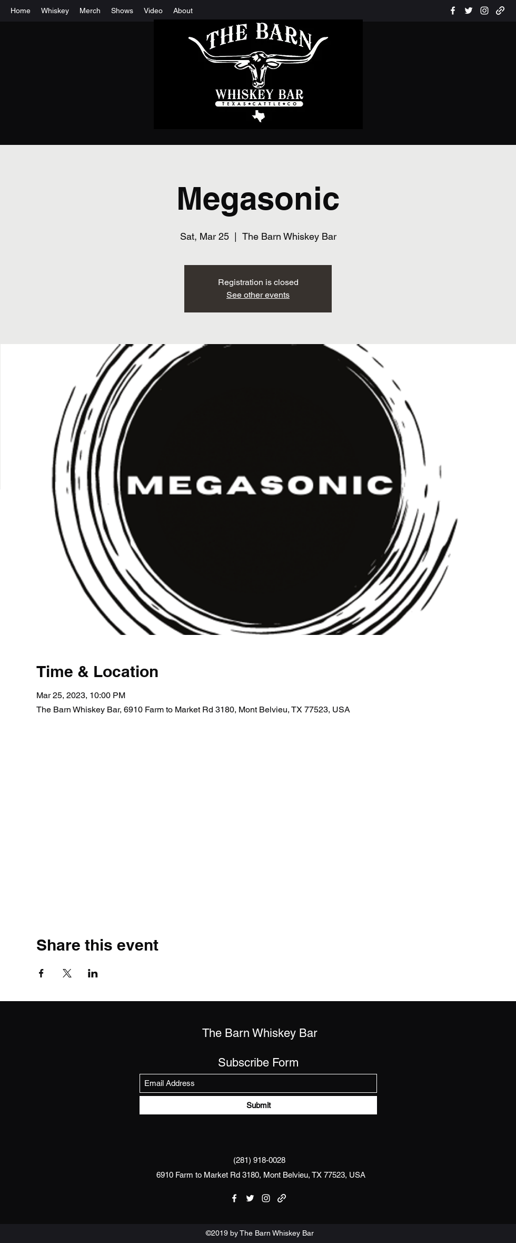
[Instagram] (484, 10)
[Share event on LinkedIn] (93, 973)
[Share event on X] (67, 973)
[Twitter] (468, 10)
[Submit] (258, 1105)
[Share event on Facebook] (41, 973)
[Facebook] (453, 10)
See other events (258, 295)
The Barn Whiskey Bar (259, 1033)
